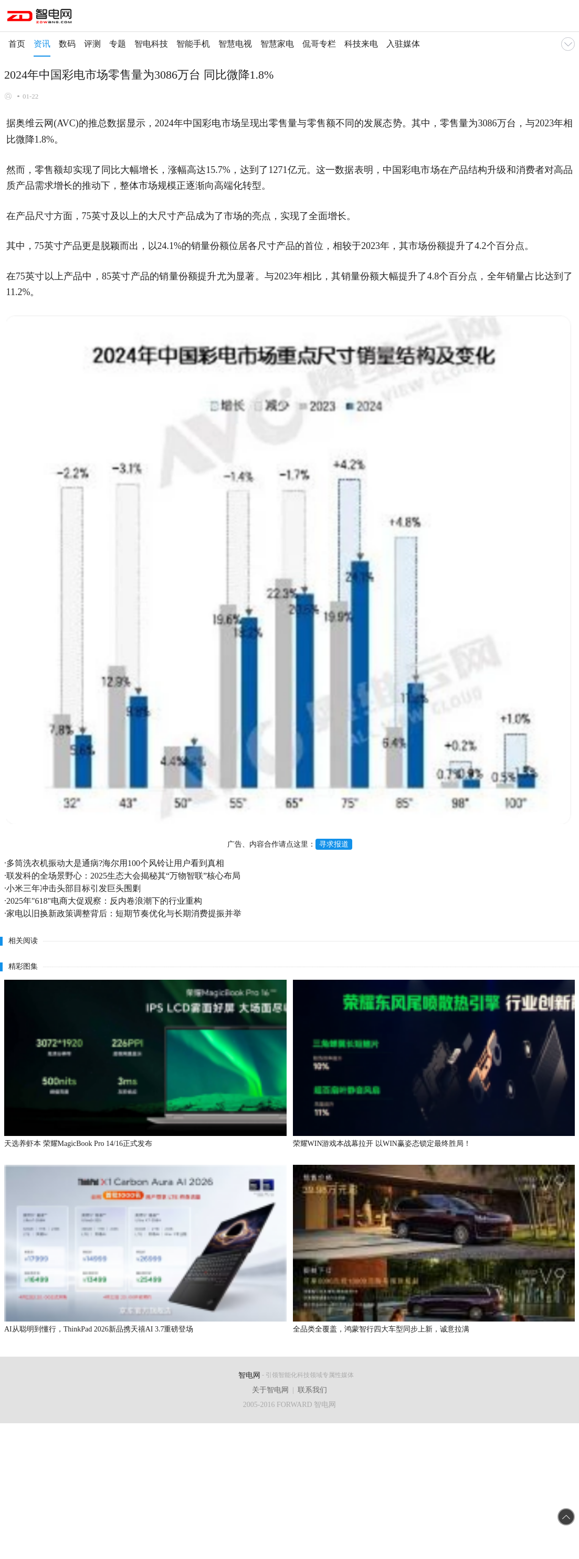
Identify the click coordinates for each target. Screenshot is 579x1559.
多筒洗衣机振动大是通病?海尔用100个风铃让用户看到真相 (115, 863)
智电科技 (151, 43)
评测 (92, 43)
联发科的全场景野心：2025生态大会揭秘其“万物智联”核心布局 (123, 875)
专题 (117, 43)
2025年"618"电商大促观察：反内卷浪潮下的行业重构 (104, 900)
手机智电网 (40, 17)
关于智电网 (270, 1390)
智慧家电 (277, 43)
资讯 (42, 43)
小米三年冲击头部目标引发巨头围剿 (73, 888)
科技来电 (361, 43)
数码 (67, 43)
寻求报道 (334, 844)
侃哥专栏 (319, 43)
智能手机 (193, 43)
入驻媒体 (403, 43)
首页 (16, 43)
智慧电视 (235, 43)
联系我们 (312, 1390)
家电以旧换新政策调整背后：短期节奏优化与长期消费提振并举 (123, 913)
